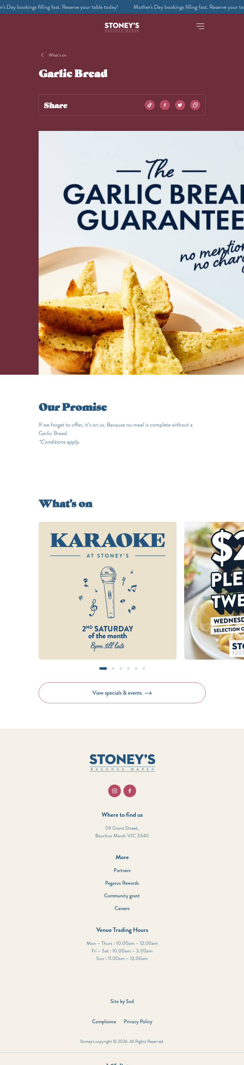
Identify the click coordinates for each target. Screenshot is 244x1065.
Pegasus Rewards (122, 883)
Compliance (104, 1021)
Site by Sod (122, 1001)
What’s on (57, 55)
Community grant (122, 895)
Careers (122, 908)
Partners (122, 870)
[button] (200, 26)
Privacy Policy (138, 1021)
